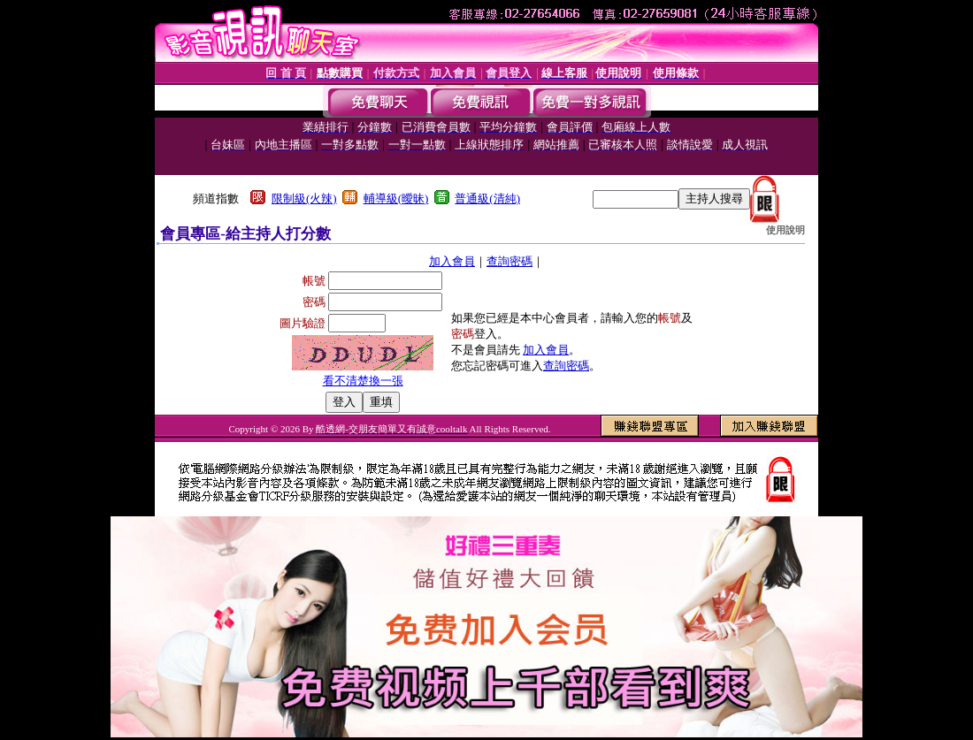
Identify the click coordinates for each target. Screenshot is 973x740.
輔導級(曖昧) (396, 198)
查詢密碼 (509, 261)
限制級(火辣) (304, 198)
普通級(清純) (487, 198)
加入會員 (452, 261)
